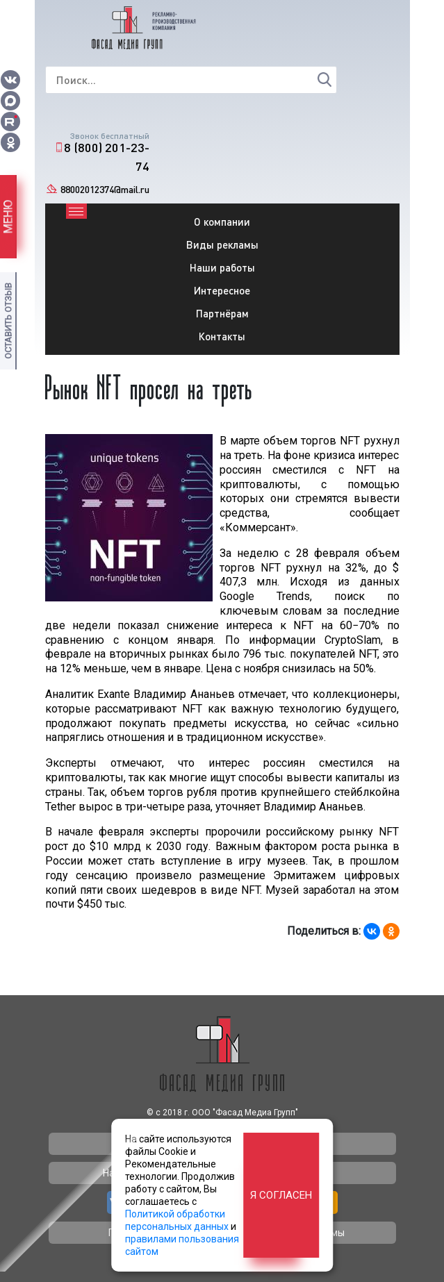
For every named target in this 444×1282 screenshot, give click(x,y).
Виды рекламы (222, 244)
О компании (222, 221)
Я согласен (281, 1195)
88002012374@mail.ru (104, 189)
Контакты (222, 336)
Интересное (222, 290)
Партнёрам (222, 313)
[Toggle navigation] (76, 211)
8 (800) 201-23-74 (106, 157)
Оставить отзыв (8, 321)
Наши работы (222, 267)
